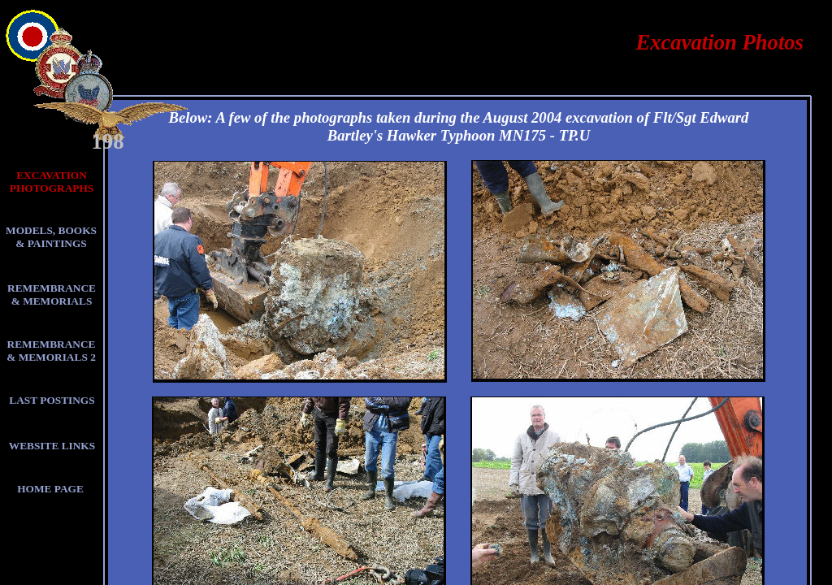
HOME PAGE (50, 489)
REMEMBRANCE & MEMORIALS (51, 294)
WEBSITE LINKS (52, 446)
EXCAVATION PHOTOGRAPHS (51, 181)
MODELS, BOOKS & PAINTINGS (51, 236)
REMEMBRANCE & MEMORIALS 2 (51, 350)
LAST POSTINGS (51, 400)
